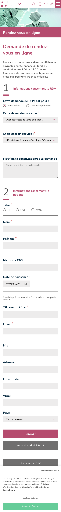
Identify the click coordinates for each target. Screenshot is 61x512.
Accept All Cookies (30, 506)
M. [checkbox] (8, 210)
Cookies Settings (30, 498)
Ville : (7, 396)
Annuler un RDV (30, 463)
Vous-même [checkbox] (13, 105)
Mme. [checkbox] (39, 210)
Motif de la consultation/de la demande (30, 159)
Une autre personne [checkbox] (41, 105)
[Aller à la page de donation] (45, 4)
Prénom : (9, 239)
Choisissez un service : (18, 134)
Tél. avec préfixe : (15, 307)
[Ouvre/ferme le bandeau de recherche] (33, 4)
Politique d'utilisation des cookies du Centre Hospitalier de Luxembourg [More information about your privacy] (26, 487)
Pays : (7, 413)
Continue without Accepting (48, 470)
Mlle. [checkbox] (22, 210)
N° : (5, 346)
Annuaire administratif (30, 445)
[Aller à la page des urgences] (52, 4)
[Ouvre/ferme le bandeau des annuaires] (39, 4)
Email (7, 324)
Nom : (7, 222)
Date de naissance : (16, 277)
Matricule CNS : (13, 260)
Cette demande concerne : (20, 113)
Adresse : (9, 362)
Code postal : (12, 379)
